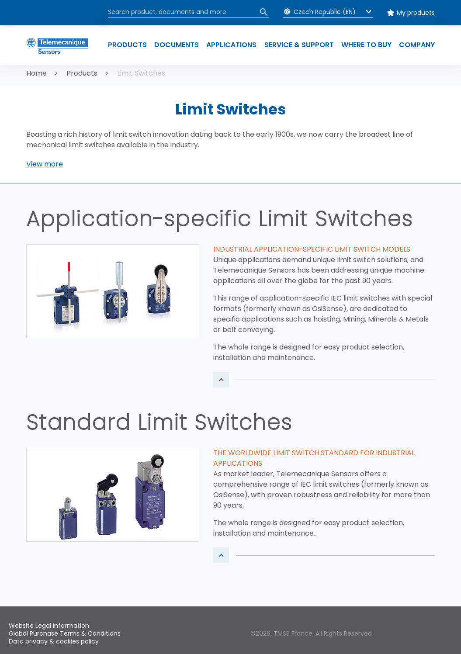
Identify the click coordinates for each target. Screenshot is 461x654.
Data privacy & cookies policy (54, 641)
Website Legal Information (49, 625)
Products (81, 73)
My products (416, 13)
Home (36, 73)
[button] (44, 164)
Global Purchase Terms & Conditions (65, 633)
